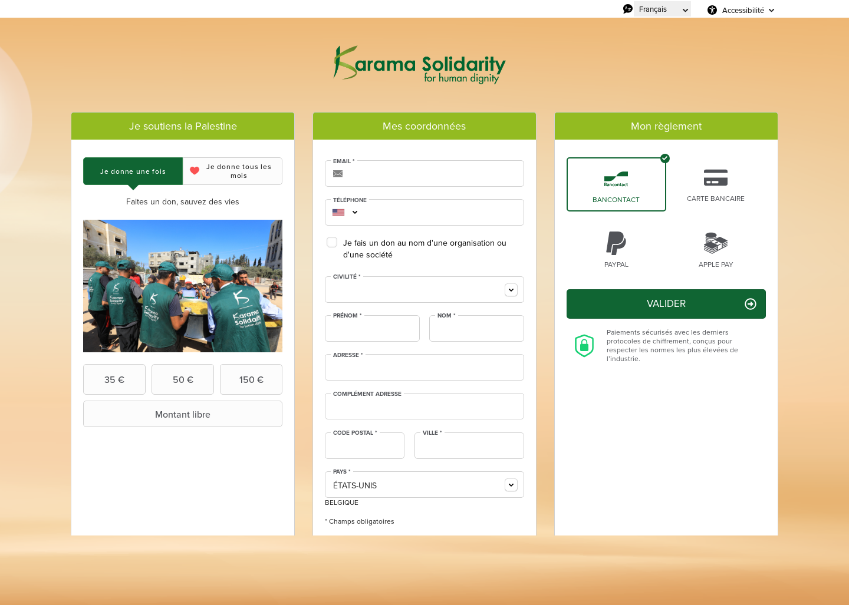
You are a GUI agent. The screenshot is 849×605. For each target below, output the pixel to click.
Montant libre (148, 414)
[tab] (133, 171)
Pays (342, 471)
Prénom (347, 315)
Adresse (348, 355)
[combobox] (338, 212)
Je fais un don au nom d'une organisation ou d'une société (424, 249)
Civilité (347, 276)
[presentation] (133, 171)
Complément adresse (367, 394)
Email (344, 161)
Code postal (355, 433)
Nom (446, 315)
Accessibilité (743, 10)
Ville (432, 433)
